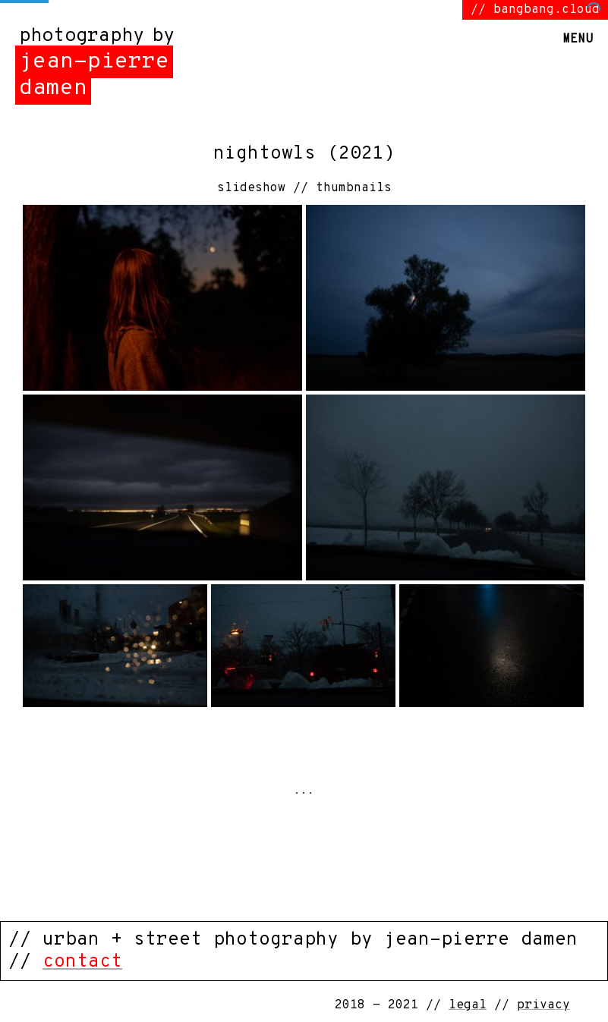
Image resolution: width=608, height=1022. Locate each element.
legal (468, 1005)
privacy (543, 1005)
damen (53, 88)
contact (82, 962)
